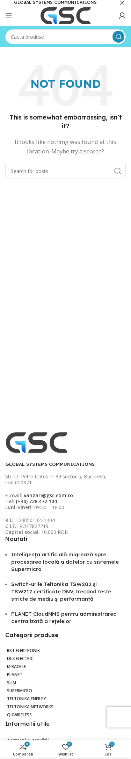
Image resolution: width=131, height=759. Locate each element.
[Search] (65, 36)
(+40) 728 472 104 (36, 501)
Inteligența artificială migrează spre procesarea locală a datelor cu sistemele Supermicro (65, 561)
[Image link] (36, 442)
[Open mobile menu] (9, 16)
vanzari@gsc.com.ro (48, 495)
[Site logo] (65, 15)
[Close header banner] (122, 2)
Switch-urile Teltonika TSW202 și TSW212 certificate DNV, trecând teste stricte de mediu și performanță (61, 591)
